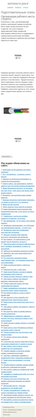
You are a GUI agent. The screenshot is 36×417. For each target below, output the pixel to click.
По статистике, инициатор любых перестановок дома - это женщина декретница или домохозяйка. (17, 260)
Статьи (25, 7)
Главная (10, 7)
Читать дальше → (6, 156)
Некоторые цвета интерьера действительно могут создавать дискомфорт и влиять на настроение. (18, 246)
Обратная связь (6, 414)
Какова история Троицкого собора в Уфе (18, 276)
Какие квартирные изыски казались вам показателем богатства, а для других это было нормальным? (17, 211)
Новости (18, 7)
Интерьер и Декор (18, 3)
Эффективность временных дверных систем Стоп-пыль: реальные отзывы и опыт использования (17, 318)
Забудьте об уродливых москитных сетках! (19, 251)
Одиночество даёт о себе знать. (15, 269)
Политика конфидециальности (10, 412)
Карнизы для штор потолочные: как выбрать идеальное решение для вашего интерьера (15, 381)
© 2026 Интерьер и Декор (8, 407)
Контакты (5, 409)
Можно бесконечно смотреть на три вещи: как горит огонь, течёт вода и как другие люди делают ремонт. (17, 190)
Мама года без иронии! (11, 204)
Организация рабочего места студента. (17, 17)
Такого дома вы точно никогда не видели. (17, 207)
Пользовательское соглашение (15, 409)
